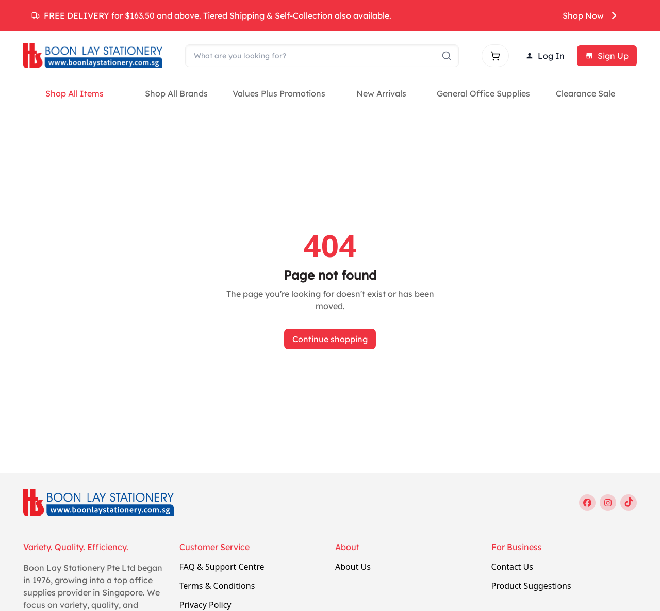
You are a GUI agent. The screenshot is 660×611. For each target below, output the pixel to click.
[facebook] (587, 502)
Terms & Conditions (217, 586)
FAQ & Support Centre (222, 566)
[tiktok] (628, 502)
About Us (353, 566)
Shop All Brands (176, 93)
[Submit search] (446, 55)
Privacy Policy (205, 605)
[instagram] (608, 502)
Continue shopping (330, 339)
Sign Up (607, 56)
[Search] (322, 55)
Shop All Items (74, 93)
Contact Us (512, 566)
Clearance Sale (585, 93)
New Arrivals (381, 93)
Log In (545, 56)
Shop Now (591, 15)
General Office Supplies (483, 93)
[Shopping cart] (495, 55)
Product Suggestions (531, 586)
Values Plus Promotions (279, 93)
